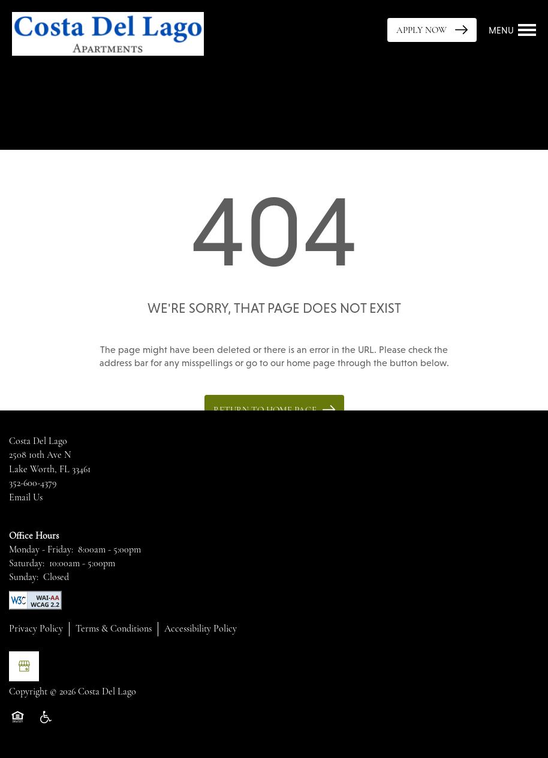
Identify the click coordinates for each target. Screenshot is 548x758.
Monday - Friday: (41, 549)
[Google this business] (24, 666)
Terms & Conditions (114, 629)
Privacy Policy (36, 629)
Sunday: (23, 577)
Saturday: (26, 563)
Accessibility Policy (200, 629)
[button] (432, 30)
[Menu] (513, 30)
